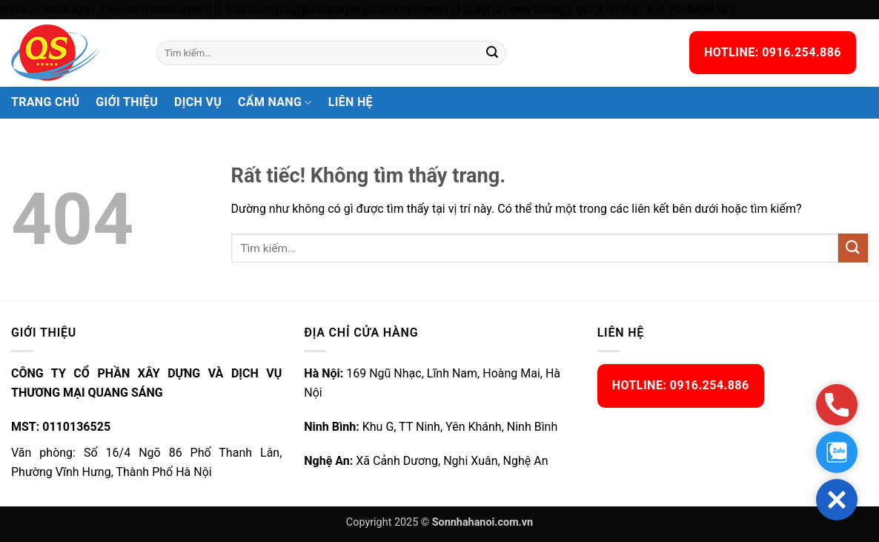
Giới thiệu (127, 102)
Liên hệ (350, 102)
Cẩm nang (275, 102)
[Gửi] (492, 52)
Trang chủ (45, 102)
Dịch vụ (198, 102)
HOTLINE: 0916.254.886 (772, 52)
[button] (837, 499)
